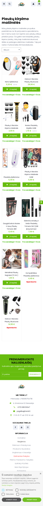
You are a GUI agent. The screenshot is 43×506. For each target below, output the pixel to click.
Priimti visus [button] (32, 500)
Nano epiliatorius (11, 82)
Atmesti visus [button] (11, 500)
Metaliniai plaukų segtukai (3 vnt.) (11, 273)
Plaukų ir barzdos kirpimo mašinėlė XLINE (31, 174)
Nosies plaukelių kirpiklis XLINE (31, 126)
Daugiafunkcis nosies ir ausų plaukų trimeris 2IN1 (11, 226)
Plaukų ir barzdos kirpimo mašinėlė (11, 126)
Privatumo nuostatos (21, 449)
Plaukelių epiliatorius (11, 177)
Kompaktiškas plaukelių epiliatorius (31, 274)
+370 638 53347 (23, 407)
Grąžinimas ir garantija (21, 452)
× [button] (40, 474)
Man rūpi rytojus (21, 467)
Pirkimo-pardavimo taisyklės (21, 460)
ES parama (21, 471)
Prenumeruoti (34, 374)
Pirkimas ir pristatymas (21, 445)
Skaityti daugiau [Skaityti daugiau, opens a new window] (7, 485)
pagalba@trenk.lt (23, 411)
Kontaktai (21, 438)
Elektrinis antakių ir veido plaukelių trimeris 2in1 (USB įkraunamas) (31, 225)
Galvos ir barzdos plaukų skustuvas (31, 80)
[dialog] (21, 488)
